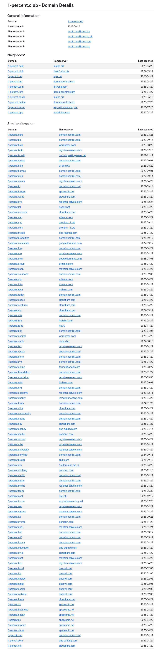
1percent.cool (15, 496)
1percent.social (16, 588)
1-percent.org (15, 81)
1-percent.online (17, 102)
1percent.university (18, 449)
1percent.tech (15, 289)
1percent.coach (16, 181)
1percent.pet (15, 330)
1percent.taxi (15, 563)
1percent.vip (14, 310)
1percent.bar (15, 532)
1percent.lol (14, 207)
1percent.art (14, 604)
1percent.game (16, 480)
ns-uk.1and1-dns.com (79, 41)
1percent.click (15, 408)
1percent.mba (15, 444)
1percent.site (15, 315)
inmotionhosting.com (71, 398)
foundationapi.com (69, 367)
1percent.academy (18, 392)
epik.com (64, 459)
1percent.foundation (19, 372)
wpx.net (58, 76)
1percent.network (17, 212)
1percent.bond (16, 568)
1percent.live (15, 201)
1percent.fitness (17, 191)
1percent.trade (16, 599)
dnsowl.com (65, 568)
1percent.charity (17, 398)
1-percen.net (14, 645)
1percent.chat (15, 558)
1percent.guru (15, 527)
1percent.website (17, 594)
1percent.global (16, 160)
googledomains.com (70, 243)
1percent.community (19, 413)
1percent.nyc (15, 222)
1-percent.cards (16, 97)
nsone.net (64, 207)
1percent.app (15, 279)
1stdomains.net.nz (69, 465)
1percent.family (16, 155)
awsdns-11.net (67, 222)
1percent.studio (16, 475)
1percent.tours (16, 403)
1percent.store (16, 356)
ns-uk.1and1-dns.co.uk (80, 36)
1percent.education (18, 547)
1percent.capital (17, 336)
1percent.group (16, 263)
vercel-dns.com (62, 112)
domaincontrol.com (64, 81)
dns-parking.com (68, 640)
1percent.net (15, 217)
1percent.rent (15, 506)
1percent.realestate (18, 243)
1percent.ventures (18, 305)
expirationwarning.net (65, 107)
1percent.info (15, 284)
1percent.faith (15, 150)
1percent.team (16, 490)
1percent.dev (15, 465)
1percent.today (16, 294)
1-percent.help (15, 66)
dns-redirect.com (68, 232)
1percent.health (16, 614)
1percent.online (16, 367)
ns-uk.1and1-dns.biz (79, 31)
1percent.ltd (14, 516)
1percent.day (15, 423)
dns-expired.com (68, 428)
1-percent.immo (16, 107)
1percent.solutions (18, 274)
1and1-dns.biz (61, 71)
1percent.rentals (17, 511)
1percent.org (15, 387)
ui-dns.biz (59, 66)
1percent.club (15, 176)
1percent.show (16, 630)
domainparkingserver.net (72, 155)
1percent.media (16, 232)
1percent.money (17, 625)
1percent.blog (15, 145)
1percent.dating (16, 418)
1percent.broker (16, 459)
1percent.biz (14, 139)
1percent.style (15, 552)
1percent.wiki (15, 382)
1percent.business (18, 609)
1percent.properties (18, 237)
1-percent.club (75, 21)
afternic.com (66, 217)
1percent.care (15, 134)
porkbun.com (66, 434)
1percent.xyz (15, 361)
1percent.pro (15, 253)
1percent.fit (14, 186)
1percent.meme (16, 485)
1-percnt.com (15, 635)
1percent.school (17, 439)
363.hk (62, 496)
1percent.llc (14, 619)
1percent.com (15, 227)
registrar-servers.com (70, 150)
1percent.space (16, 299)
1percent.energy (17, 578)
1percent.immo (16, 501)
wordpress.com (67, 145)
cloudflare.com (67, 196)
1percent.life (15, 248)
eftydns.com (60, 86)
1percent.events (16, 521)
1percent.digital (16, 434)
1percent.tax (15, 346)
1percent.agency (17, 428)
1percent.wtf (15, 537)
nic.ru (62, 325)
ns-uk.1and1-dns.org (79, 46)
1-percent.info (15, 91)
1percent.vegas (16, 351)
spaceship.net (66, 191)
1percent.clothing (17, 470)
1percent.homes (17, 170)
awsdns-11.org (67, 227)
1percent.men (15, 258)
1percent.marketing (18, 377)
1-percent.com (16, 86)
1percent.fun (15, 320)
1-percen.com (15, 640)
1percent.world (16, 196)
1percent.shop (16, 268)
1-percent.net (15, 76)
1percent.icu (14, 573)
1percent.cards (16, 341)
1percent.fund (15, 325)
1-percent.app (15, 112)
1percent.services (17, 454)
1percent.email (16, 583)
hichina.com (66, 289)
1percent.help (15, 165)
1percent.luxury (16, 542)
